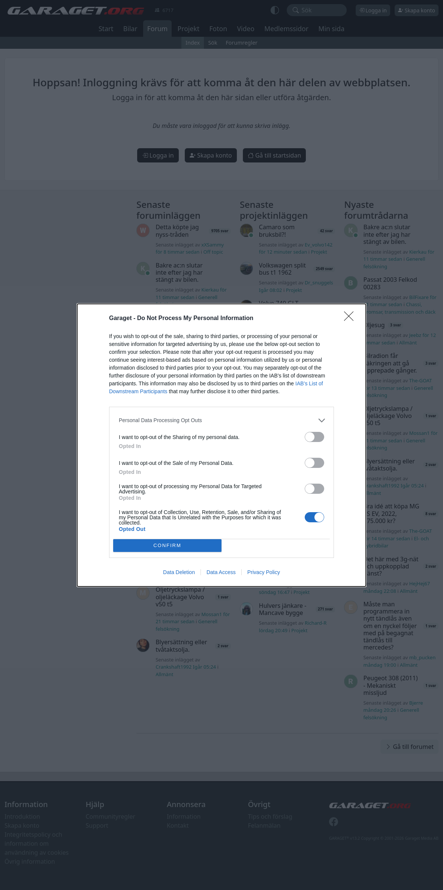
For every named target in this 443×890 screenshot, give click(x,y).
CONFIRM (167, 545)
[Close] (351, 318)
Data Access (221, 572)
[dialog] (221, 445)
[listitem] (221, 420)
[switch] (314, 437)
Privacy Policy (263, 572)
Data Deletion (179, 572)
